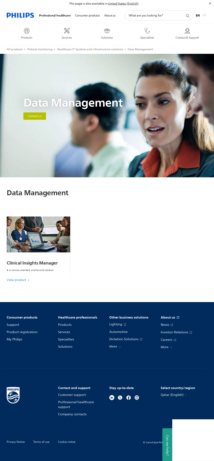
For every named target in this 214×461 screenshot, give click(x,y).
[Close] (210, 3)
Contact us (35, 116)
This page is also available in (88, 3)
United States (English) (123, 3)
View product (17, 280)
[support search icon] (187, 15)
